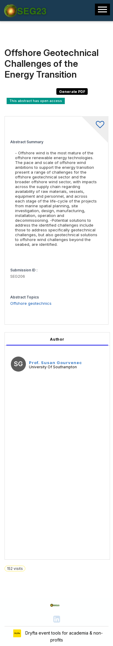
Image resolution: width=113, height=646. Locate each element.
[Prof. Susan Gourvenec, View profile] (18, 365)
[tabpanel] (57, 445)
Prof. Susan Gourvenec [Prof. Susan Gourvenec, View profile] (55, 362)
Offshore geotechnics (31, 303)
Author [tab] (57, 339)
